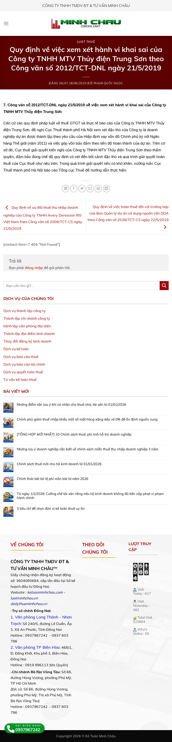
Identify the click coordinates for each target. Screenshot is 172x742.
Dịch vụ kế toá (15, 349)
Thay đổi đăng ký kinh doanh (27, 341)
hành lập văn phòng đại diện (27, 326)
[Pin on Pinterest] (98, 188)
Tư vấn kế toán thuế (20, 379)
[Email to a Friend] (90, 188)
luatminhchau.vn (24, 598)
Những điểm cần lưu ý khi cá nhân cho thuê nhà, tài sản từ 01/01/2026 (71, 405)
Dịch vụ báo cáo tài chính (24, 364)
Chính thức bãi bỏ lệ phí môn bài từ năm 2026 (52, 479)
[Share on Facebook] (73, 188)
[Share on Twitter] (82, 188)
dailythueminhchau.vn (29, 603)
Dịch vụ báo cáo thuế (20, 356)
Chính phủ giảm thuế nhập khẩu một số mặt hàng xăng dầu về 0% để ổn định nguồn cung (87, 419)
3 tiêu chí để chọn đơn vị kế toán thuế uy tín (51, 509)
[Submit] (164, 285)
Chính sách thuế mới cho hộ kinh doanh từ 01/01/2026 (59, 464)
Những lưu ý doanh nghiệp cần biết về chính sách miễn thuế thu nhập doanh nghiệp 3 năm (87, 449)
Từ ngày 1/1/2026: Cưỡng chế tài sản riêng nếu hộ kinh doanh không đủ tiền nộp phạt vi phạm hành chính (90, 496)
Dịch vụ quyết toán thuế (23, 372)
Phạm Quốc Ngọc (108, 83)
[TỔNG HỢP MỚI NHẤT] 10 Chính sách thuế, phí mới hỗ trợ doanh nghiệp (74, 434)
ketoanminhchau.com (45, 592)
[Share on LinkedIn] (106, 188)
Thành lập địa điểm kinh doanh (29, 333)
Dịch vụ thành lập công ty (24, 310)
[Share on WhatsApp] (65, 188)
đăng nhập (34, 267)
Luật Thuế (86, 41)
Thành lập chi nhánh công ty (26, 318)
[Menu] (6, 23)
